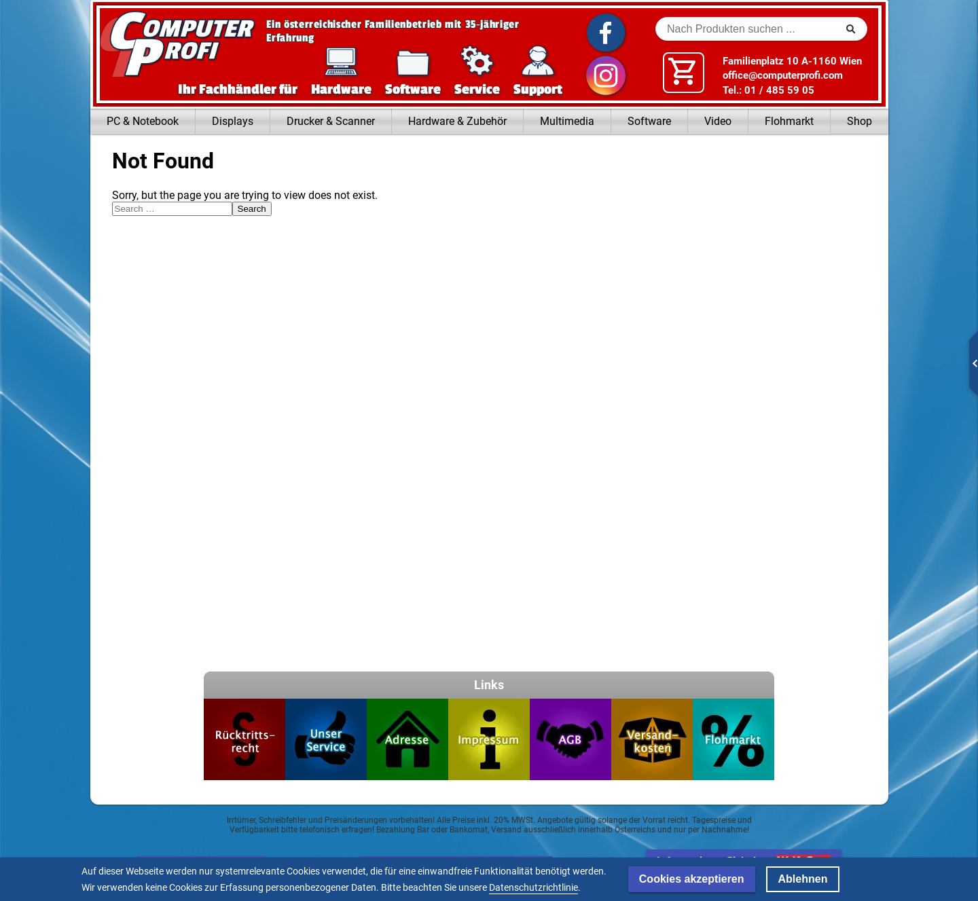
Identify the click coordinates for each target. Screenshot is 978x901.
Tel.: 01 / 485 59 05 (768, 90)
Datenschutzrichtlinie (533, 887)
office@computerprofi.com (783, 75)
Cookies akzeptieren (691, 879)
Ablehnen (803, 879)
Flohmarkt (789, 121)
